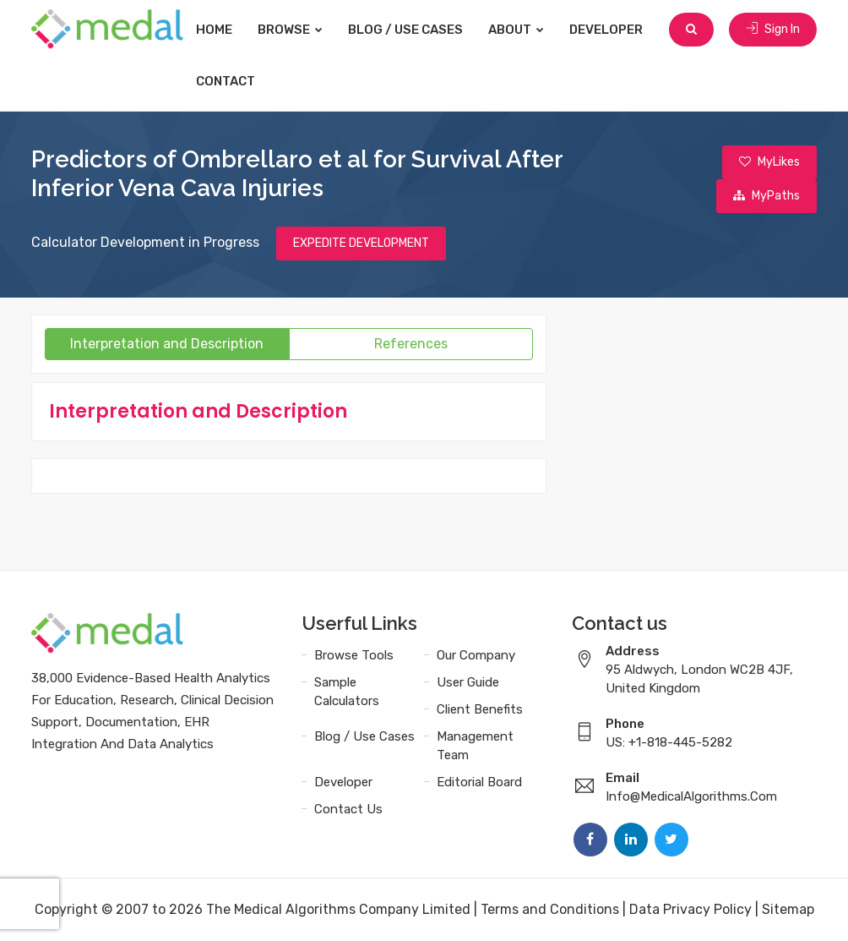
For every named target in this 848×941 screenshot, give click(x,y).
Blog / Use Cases (405, 29)
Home (214, 29)
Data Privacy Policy (690, 909)
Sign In (773, 29)
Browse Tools (354, 655)
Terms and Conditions (550, 909)
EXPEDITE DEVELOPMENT (361, 243)
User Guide (468, 682)
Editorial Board (479, 782)
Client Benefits (480, 709)
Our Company (476, 655)
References (411, 344)
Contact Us (348, 809)
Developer (606, 29)
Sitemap (788, 909)
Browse (290, 29)
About (516, 29)
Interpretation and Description (167, 344)
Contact (225, 81)
